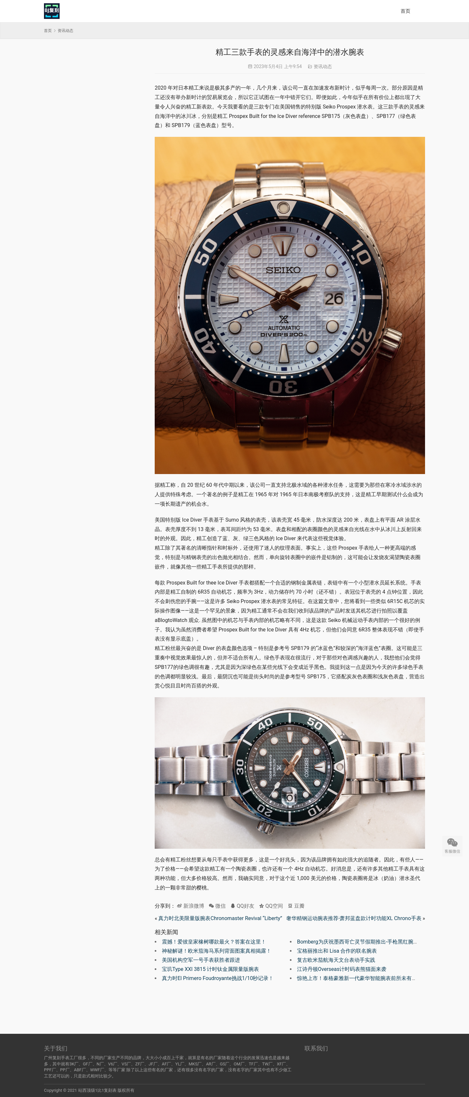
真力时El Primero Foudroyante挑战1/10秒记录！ (218, 978)
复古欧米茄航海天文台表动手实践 (336, 960)
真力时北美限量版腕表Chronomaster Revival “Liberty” (220, 918)
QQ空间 (271, 906)
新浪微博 (190, 906)
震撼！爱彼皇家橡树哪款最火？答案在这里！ (214, 942)
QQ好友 (242, 906)
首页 (405, 11)
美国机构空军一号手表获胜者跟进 (201, 960)
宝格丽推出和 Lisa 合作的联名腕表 (337, 951)
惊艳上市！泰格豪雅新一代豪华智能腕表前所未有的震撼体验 (367, 978)
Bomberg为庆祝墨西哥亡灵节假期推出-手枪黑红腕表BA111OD (369, 942)
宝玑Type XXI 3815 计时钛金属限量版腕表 (210, 969)
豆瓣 (296, 906)
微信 (217, 906)
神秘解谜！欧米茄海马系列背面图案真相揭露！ (216, 951)
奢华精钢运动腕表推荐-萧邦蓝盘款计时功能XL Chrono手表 (353, 918)
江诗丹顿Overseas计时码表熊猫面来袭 (341, 969)
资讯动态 (323, 66)
